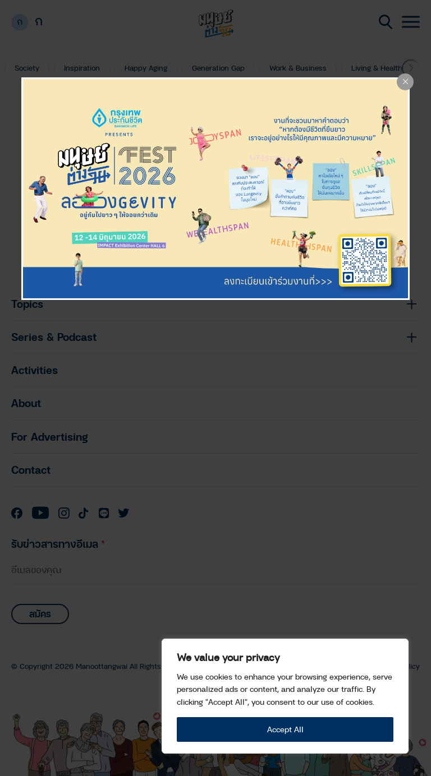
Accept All (285, 729)
